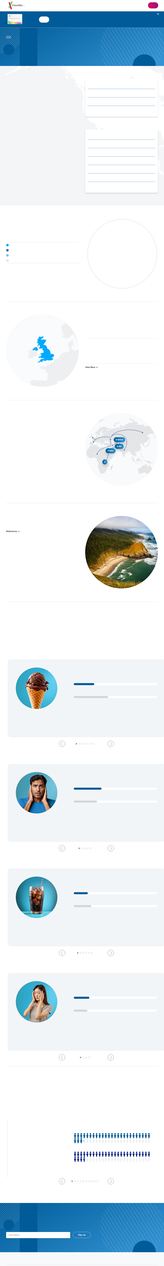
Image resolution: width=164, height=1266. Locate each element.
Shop (153, 5)
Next (111, 724)
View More (90, 367)
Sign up (82, 1160)
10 (97, 1106)
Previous (62, 724)
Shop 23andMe (44, 19)
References (11, 531)
